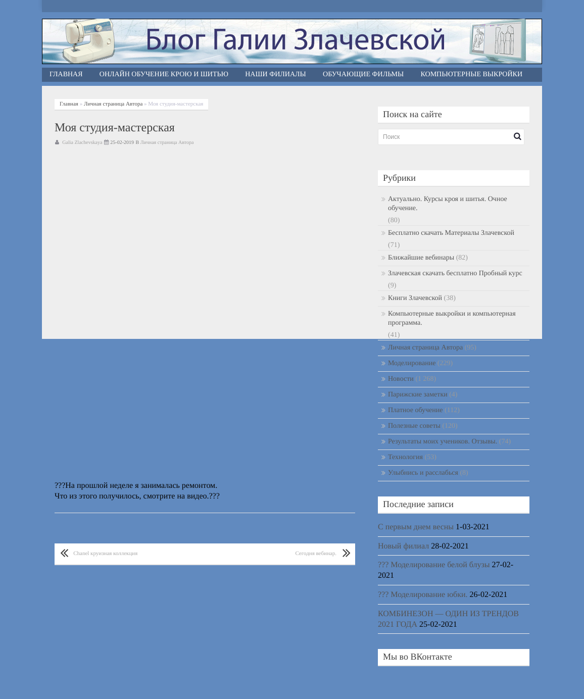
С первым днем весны (416, 527)
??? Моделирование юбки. (423, 594)
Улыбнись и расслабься (423, 473)
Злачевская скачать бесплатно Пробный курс (455, 273)
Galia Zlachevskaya (82, 142)
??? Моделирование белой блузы (434, 565)
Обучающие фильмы (363, 74)
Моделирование (411, 363)
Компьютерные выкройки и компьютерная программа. (452, 318)
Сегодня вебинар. (315, 554)
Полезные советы (414, 426)
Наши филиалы (275, 74)
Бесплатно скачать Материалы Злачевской (451, 233)
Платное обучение (415, 410)
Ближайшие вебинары (421, 258)
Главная (66, 74)
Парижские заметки (418, 394)
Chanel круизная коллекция (105, 554)
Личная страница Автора (113, 104)
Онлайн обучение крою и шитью (164, 74)
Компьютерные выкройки (472, 74)
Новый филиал (403, 546)
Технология (405, 457)
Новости (401, 379)
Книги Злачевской (415, 298)
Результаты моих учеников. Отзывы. (442, 441)
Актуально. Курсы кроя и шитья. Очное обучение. (447, 203)
